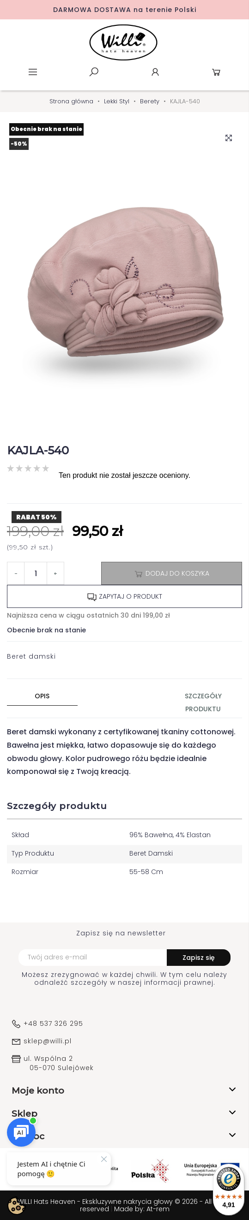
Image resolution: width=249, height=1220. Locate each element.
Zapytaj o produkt (124, 597)
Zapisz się (198, 957)
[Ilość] (35, 573)
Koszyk (216, 71)
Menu (32, 71)
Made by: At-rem (142, 1209)
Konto (155, 71)
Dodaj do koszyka (171, 574)
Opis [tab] (42, 696)
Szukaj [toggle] (93, 71)
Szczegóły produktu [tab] (203, 702)
